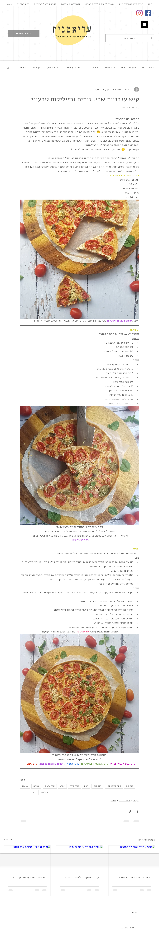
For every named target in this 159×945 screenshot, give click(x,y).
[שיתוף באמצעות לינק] (129, 811)
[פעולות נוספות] (22, 90)
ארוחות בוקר (52, 67)
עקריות (36, 67)
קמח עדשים (50, 786)
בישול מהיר (92, 67)
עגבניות (36, 786)
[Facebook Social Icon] (148, 13)
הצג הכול (8, 839)
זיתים (33, 792)
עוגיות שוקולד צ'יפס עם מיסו (82, 877)
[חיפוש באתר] (130, 38)
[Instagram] (139, 13)
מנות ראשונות (73, 67)
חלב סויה (97, 786)
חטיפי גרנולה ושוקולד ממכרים (133, 877)
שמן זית (129, 786)
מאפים (22, 67)
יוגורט (62, 786)
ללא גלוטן (109, 67)
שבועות (25, 786)
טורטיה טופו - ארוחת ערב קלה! (28, 877)
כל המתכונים (148, 67)
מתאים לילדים (128, 67)
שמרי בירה (74, 786)
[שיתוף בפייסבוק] (137, 811)
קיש (23, 792)
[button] (23, 33)
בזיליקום (44, 792)
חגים (86, 786)
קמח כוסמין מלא (114, 786)
